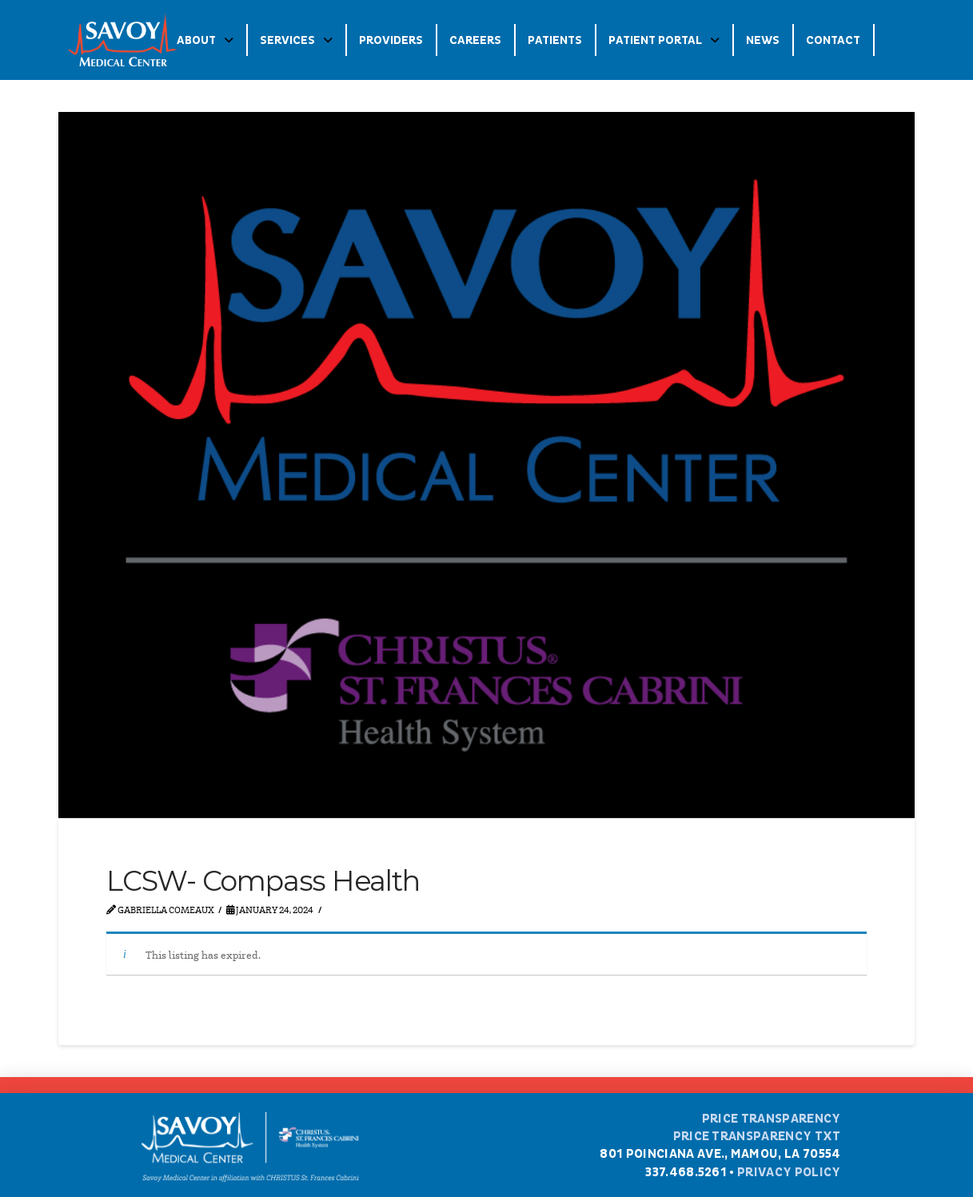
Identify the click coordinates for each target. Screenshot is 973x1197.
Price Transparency (771, 1119)
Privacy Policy (788, 1172)
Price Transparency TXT (757, 1136)
